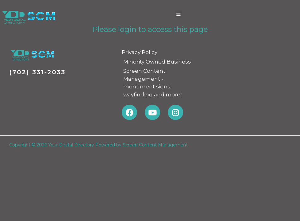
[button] (178, 13)
